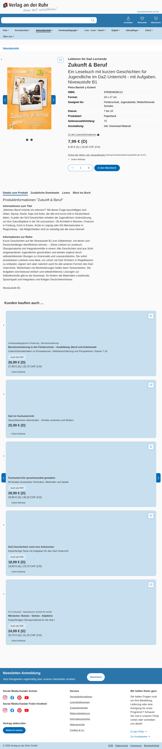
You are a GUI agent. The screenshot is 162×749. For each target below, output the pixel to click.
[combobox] (45, 20)
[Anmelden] (128, 20)
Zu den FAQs (138, 731)
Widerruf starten (14, 730)
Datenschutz (121, 746)
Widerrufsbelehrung (80, 713)
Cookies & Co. (77, 730)
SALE (148, 30)
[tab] (15, 193)
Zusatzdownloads (79, 708)
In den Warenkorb (107, 168)
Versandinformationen (81, 696)
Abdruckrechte (77, 724)
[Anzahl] (81, 168)
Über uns (7, 36)
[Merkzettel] (142, 20)
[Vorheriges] (5, 99)
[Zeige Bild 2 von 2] (31, 140)
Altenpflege (132, 30)
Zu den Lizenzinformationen (83, 134)
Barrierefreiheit (151, 746)
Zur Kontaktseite (140, 736)
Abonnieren (96, 677)
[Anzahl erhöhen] (88, 168)
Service (74, 691)
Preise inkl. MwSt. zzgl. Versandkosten (87, 155)
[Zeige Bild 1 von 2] (27, 140)
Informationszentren (80, 719)
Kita (5, 30)
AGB (110, 746)
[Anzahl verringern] (72, 168)
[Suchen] (93, 20)
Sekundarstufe (43, 30)
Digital (115, 30)
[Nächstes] (53, 99)
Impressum (136, 746)
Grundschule (21, 30)
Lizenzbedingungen (80, 702)
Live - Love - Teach (94, 30)
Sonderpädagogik (68, 30)
